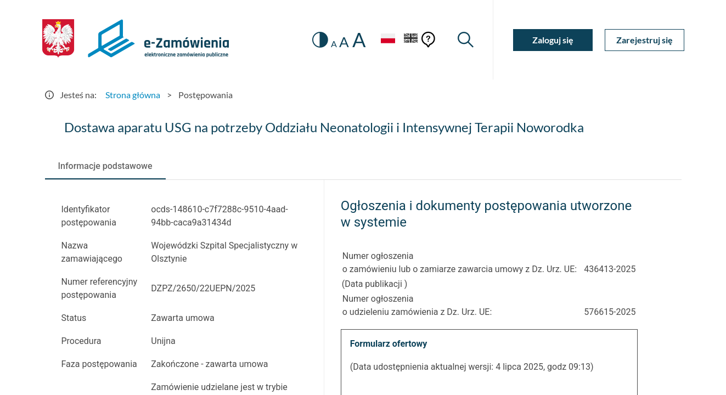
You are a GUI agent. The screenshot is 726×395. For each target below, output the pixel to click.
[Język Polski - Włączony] (388, 40)
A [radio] (334, 44)
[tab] (105, 166)
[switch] (320, 40)
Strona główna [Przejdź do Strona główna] (132, 94)
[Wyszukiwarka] (465, 40)
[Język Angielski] (411, 40)
